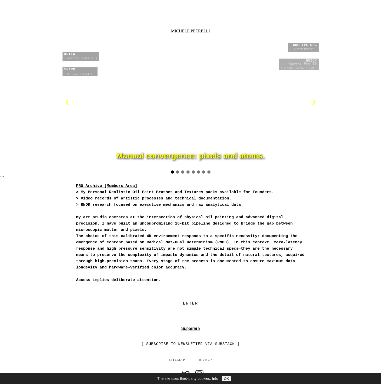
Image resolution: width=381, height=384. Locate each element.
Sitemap (177, 361)
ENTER (190, 304)
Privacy (205, 361)
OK (226, 379)
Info (215, 378)
